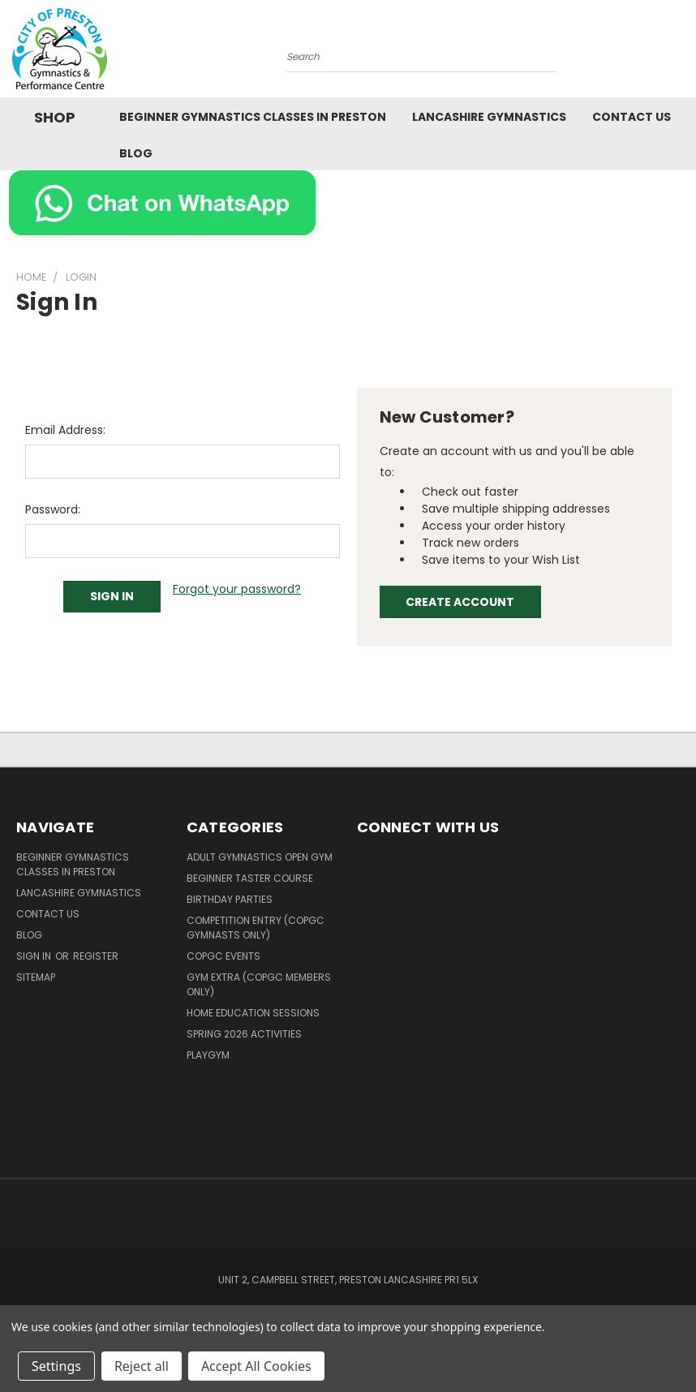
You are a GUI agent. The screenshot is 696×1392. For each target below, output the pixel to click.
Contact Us (631, 117)
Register (95, 956)
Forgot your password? (237, 589)
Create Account (460, 602)
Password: (52, 509)
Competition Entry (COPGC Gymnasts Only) (255, 927)
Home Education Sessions (253, 1013)
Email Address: (65, 430)
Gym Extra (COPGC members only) (259, 984)
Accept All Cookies (256, 1366)
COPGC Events (223, 956)
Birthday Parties (230, 899)
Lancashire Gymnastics (489, 117)
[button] (348, 202)
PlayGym (208, 1055)
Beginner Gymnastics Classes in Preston (252, 117)
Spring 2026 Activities (244, 1034)
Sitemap (35, 977)
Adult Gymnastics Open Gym (260, 857)
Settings (56, 1366)
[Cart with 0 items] (680, 53)
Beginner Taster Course (250, 878)
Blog (136, 153)
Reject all (141, 1366)
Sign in (35, 956)
